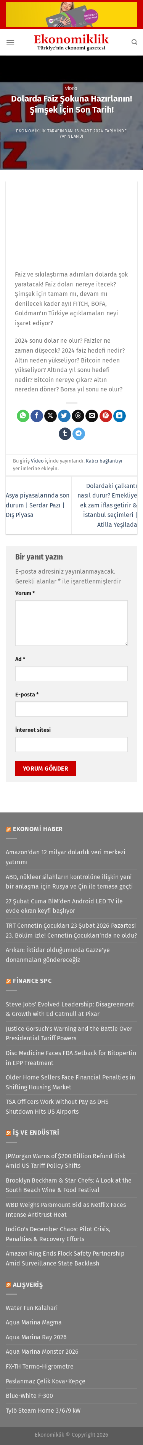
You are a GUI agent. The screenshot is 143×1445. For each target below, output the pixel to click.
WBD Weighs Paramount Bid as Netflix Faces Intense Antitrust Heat (66, 1209)
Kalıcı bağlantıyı (104, 461)
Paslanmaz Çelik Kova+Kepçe (45, 1381)
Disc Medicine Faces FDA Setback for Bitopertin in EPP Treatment (71, 1058)
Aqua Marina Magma (34, 1322)
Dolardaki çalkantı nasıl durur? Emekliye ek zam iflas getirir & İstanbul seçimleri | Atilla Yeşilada (107, 505)
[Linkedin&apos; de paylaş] (119, 416)
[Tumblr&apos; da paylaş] (65, 434)
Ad (20, 659)
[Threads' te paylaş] (78, 416)
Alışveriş (28, 1284)
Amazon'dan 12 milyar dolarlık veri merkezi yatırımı (65, 857)
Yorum (25, 593)
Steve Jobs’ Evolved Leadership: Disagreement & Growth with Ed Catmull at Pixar (70, 1009)
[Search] (134, 42)
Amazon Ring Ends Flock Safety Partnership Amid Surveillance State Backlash (65, 1258)
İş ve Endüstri (36, 1132)
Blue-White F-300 (29, 1395)
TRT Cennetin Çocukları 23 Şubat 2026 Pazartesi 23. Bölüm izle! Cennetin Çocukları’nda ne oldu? (71, 930)
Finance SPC (32, 980)
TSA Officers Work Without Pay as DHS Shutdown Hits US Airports (57, 1106)
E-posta (27, 695)
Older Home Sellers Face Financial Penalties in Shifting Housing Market (70, 1082)
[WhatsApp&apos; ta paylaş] (23, 416)
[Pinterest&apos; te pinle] (106, 416)
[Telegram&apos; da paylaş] (78, 434)
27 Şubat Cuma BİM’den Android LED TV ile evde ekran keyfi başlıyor (64, 906)
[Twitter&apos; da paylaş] (64, 416)
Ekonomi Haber (38, 829)
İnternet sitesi (33, 730)
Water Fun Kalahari (32, 1307)
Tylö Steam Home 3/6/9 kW (43, 1410)
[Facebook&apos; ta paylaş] (37, 416)
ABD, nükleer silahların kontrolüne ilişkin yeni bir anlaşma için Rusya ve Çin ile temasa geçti (69, 881)
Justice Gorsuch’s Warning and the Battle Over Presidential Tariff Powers (69, 1033)
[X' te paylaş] (50, 416)
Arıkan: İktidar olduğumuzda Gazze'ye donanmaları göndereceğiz (58, 954)
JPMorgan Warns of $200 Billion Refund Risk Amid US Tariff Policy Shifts (65, 1161)
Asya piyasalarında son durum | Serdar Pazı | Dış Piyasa (37, 505)
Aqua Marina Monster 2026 (42, 1351)
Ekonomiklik (31, 131)
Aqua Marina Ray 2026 (36, 1337)
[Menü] (10, 42)
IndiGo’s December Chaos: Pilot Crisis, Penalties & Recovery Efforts (58, 1234)
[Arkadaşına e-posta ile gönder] (91, 416)
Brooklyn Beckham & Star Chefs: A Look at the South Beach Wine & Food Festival (69, 1185)
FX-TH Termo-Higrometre (40, 1366)
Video (71, 88)
